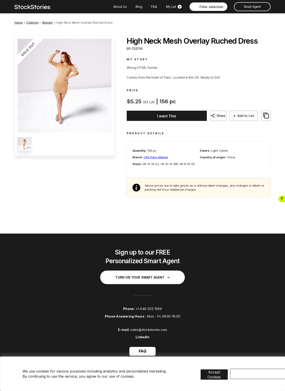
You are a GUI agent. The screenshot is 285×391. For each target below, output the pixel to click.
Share (219, 116)
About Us (120, 6)
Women (47, 22)
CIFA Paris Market (155, 155)
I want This (164, 116)
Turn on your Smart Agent (142, 275)
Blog (139, 6)
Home (18, 22)
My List (174, 6)
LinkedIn (142, 335)
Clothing (32, 22)
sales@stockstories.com (148, 327)
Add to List (245, 115)
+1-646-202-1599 (149, 306)
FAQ (154, 6)
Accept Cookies (221, 368)
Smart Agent (252, 6)
